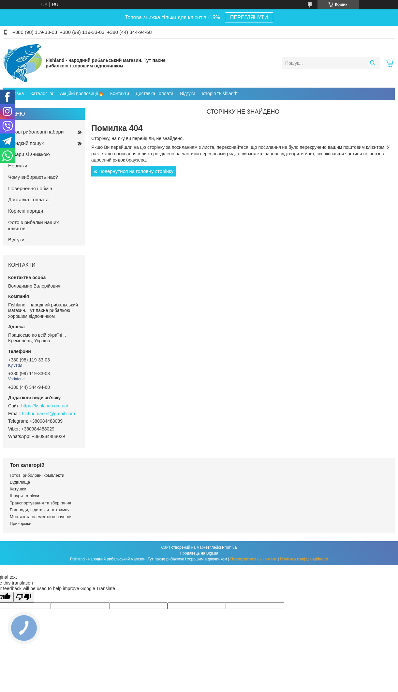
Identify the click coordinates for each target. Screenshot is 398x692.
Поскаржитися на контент (253, 559)
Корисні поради (25, 211)
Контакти (119, 93)
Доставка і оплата (154, 93)
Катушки (18, 489)
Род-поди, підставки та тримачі (40, 509)
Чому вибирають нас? (33, 177)
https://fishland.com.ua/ (44, 405)
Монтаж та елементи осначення (41, 516)
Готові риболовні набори (36, 131)
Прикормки (20, 523)
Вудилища (20, 482)
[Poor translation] (23, 597)
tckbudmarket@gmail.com (48, 413)
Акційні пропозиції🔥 (82, 93)
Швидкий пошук (26, 143)
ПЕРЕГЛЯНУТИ (249, 17)
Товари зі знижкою (29, 154)
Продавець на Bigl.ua (199, 553)
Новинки (17, 165)
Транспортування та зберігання (40, 503)
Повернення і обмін (30, 188)
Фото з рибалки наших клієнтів (33, 225)
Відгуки (187, 93)
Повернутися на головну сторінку (135, 171)
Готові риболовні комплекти (37, 475)
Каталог (38, 93)
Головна (15, 93)
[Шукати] (372, 63)
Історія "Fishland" (220, 93)
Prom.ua (229, 547)
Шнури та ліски (24, 495)
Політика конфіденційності (304, 559)
